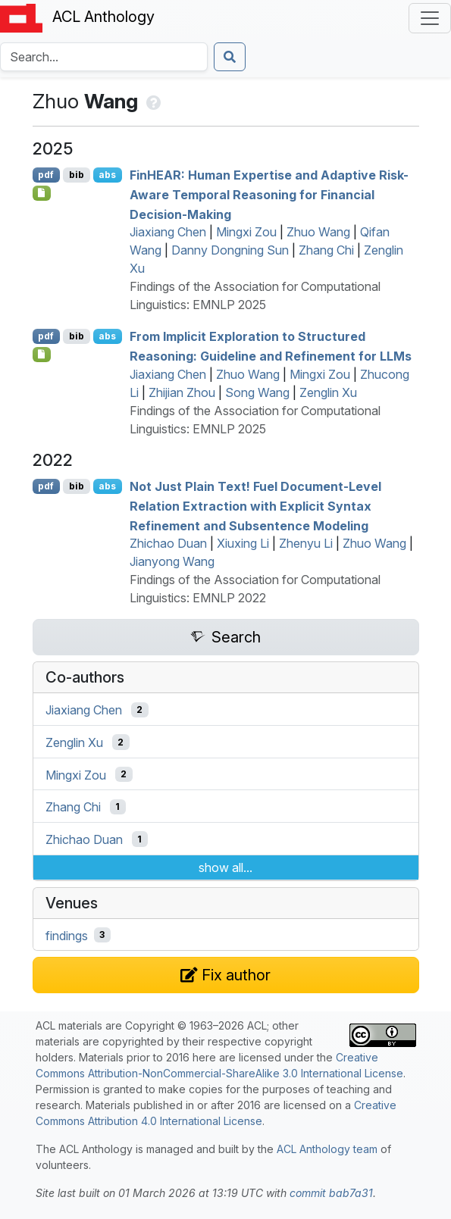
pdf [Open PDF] (46, 174)
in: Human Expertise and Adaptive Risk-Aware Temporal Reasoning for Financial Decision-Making (269, 194)
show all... (225, 867)
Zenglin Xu (328, 392)
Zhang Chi (326, 250)
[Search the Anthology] (104, 56)
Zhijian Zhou (182, 392)
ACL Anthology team (327, 1148)
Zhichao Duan (168, 543)
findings (66, 934)
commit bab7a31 (331, 1192)
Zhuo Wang (318, 231)
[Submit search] (230, 56)
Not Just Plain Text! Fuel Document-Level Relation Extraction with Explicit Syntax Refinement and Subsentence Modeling (255, 506)
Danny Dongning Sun (230, 250)
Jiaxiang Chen (168, 231)
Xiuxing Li (243, 543)
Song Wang (257, 392)
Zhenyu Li (306, 543)
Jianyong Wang (172, 561)
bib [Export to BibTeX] (76, 174)
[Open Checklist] (42, 193)
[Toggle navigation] (430, 18)
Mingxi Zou (246, 231)
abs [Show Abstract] (107, 174)
